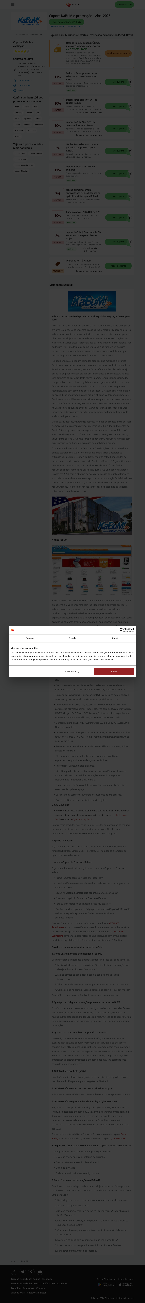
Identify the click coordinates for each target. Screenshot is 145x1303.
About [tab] (115, 638)
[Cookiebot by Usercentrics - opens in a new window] (121, 630)
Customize (72, 671)
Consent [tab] (30, 638)
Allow (114, 671)
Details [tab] (72, 638)
